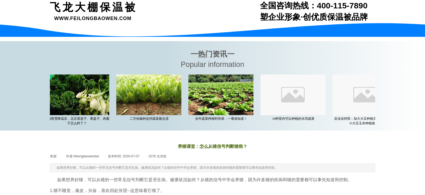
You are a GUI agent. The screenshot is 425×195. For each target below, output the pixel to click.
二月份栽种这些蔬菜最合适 (150, 119)
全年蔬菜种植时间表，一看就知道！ (222, 119)
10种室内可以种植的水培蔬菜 (294, 119)
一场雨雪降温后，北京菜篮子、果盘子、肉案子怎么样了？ (78, 121)
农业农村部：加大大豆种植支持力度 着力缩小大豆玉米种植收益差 (366, 121)
